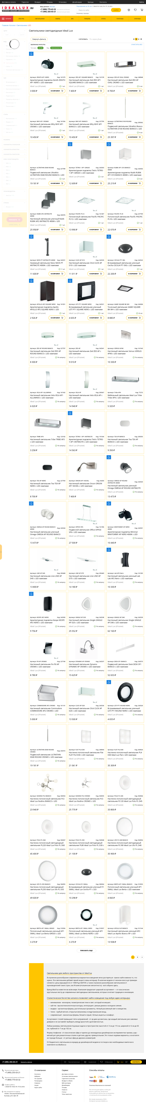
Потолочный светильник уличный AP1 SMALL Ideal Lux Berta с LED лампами (125, 888)
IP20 (8, 163)
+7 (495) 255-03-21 (55, 11)
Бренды (91, 2)
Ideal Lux (10, 195)
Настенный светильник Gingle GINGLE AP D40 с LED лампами (124, 621)
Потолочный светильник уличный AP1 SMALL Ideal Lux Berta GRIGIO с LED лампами (47, 932)
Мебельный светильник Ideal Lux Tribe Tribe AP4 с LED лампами (125, 396)
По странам (38, 1078)
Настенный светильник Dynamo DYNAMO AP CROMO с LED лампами (84, 665)
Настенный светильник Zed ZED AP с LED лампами (85, 352)
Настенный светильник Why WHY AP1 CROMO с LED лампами (46, 125)
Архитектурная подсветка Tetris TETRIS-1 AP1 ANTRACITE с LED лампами (86, 440)
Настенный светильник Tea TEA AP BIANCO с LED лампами (123, 440)
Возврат (38, 2)
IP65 (8, 177)
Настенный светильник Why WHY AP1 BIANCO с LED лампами (85, 125)
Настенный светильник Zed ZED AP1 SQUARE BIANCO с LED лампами (85, 81)
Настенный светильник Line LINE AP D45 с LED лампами (46, 577)
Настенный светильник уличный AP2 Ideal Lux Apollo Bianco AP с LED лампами (124, 932)
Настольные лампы (13, 56)
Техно (9, 129)
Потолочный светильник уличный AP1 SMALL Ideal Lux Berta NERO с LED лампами (86, 932)
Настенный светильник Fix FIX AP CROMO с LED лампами (44, 665)
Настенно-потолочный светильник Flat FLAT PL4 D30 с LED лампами (86, 753)
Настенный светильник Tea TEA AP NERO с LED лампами (45, 484)
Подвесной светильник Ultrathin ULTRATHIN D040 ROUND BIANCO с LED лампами (47, 173)
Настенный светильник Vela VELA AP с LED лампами (85, 396)
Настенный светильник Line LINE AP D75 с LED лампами (85, 577)
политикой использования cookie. (101, 1095)
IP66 (8, 180)
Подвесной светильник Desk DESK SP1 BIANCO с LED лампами (124, 665)
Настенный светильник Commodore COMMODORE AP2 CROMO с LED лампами (46, 709)
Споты (9, 66)
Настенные (10, 92)
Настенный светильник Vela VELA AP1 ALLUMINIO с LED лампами (46, 396)
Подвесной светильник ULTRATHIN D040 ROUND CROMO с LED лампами (46, 755)
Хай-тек (9, 132)
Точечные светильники (14, 70)
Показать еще (86, 950)
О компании (40, 1070)
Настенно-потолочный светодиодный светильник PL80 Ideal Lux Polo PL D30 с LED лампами (86, 844)
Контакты (103, 2)
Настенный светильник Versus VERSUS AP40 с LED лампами (125, 352)
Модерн (9, 122)
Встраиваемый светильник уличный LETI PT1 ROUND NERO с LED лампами (124, 709)
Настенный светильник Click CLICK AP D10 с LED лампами (85, 264)
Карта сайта (38, 1087)
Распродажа (38, 1081)
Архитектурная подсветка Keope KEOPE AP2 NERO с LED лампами (47, 621)
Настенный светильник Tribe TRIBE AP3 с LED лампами (47, 440)
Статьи (64, 1092)
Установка (62, 2)
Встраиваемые (11, 82)
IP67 (8, 184)
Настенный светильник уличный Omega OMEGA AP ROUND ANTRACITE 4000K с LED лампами (124, 486)
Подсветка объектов (13, 99)
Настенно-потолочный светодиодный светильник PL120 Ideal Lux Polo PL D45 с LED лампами (125, 799)
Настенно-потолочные (13, 89)
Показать (14, 220)
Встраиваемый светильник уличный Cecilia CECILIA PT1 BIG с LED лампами (124, 264)
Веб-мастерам (66, 1083)
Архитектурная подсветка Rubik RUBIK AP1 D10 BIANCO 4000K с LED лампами (124, 173)
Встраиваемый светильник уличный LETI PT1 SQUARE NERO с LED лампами (86, 308)
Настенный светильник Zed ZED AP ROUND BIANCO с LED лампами (45, 352)
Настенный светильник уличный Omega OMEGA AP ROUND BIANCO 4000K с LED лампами (45, 533)
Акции (36, 1085)
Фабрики (37, 1076)
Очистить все (136, 44)
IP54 (8, 170)
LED (40, 48)
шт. (120, 1062)
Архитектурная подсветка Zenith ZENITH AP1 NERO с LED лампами (47, 81)
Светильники (22, 25)
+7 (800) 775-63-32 (55, 9)
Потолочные (11, 103)
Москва (52, 7)
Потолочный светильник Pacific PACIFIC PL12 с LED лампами (86, 217)
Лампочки (10, 49)
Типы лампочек (67, 1094)
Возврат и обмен (67, 1081)
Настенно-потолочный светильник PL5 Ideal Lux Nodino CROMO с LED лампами (86, 799)
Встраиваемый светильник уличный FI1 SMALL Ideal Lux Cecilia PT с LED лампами (86, 888)
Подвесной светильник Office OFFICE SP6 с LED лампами (85, 531)
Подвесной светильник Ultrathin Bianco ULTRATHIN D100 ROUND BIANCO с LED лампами (125, 127)
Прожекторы (10, 106)
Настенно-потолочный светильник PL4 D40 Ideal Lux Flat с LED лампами (125, 753)
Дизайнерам (77, 2)
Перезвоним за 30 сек (84, 6)
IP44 (8, 167)
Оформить (136, 1062)
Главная (5, 25)
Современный (11, 125)
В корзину (57, 91)
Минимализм (11, 118)
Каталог (6, 19)
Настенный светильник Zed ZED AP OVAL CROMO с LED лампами (123, 81)
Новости (64, 1090)
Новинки (37, 1083)
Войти (141, 2)
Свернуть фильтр (39, 39)
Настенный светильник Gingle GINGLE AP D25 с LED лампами (85, 621)
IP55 (8, 173)
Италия (10, 207)
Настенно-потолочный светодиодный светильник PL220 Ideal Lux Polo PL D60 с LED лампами (47, 844)
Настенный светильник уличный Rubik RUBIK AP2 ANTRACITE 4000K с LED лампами (47, 220)
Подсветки (11, 59)
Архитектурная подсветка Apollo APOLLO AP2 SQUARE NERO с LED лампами (44, 308)
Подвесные (10, 96)
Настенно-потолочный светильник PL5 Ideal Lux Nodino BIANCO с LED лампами (47, 799)
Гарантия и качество (68, 1078)
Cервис (65, 1070)
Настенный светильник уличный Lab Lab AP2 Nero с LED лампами (124, 577)
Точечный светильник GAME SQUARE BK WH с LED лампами (124, 308)
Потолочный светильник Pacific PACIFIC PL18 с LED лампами (125, 217)
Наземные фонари (12, 85)
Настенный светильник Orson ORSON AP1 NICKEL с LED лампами (85, 484)
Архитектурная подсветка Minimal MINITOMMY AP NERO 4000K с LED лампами (123, 533)
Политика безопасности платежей (100, 1085)
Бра (8, 46)
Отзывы (50, 2)
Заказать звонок (26, 1062)
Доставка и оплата (9, 2)
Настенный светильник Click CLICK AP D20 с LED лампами (85, 709)
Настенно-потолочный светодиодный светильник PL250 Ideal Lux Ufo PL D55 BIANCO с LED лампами (47, 888)
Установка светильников (69, 1076)
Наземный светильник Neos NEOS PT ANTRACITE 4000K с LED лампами (46, 264)
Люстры (9, 52)
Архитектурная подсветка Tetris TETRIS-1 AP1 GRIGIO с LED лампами (86, 171)
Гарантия (25, 2)
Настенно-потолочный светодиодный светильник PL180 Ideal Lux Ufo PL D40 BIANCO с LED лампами (124, 844)
